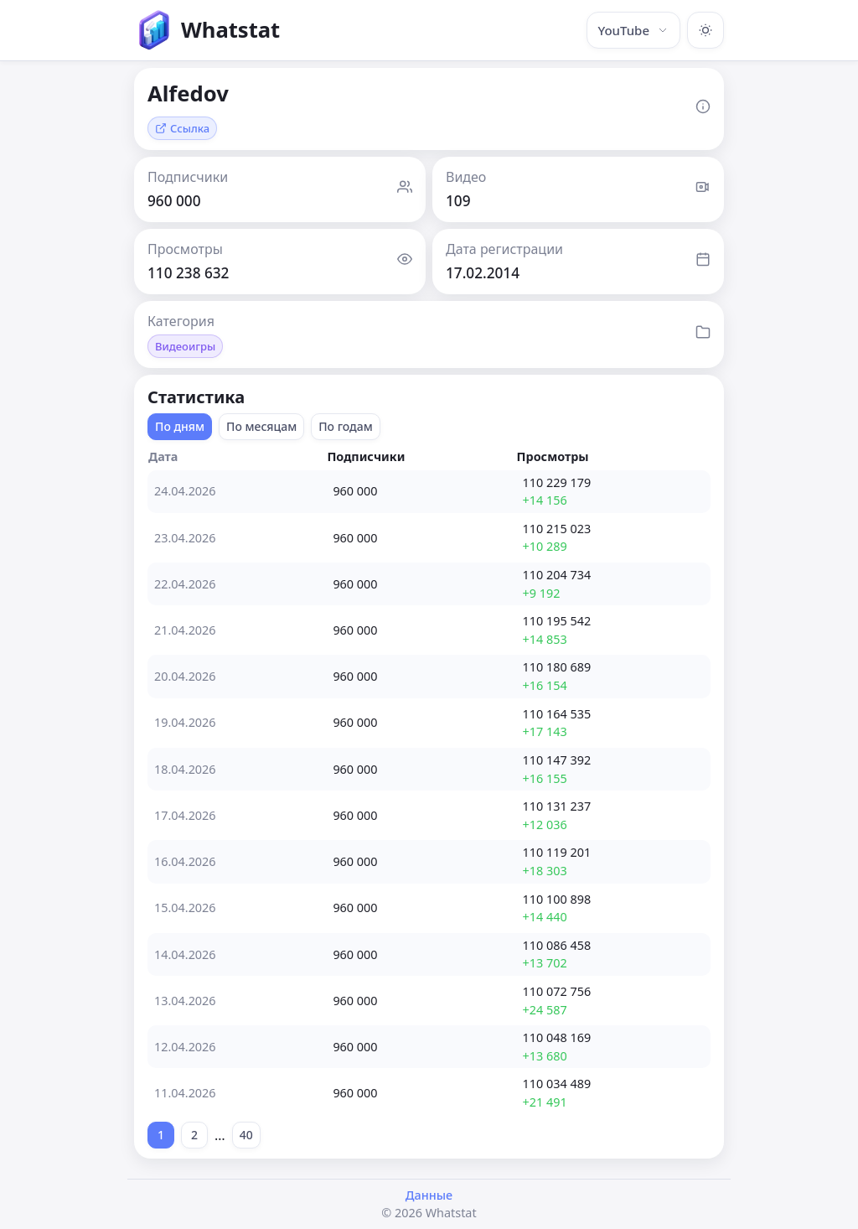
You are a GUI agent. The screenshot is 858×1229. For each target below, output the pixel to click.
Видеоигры (185, 346)
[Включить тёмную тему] (705, 30)
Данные (429, 1195)
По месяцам (261, 426)
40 (246, 1135)
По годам (345, 426)
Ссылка (182, 128)
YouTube (633, 30)
